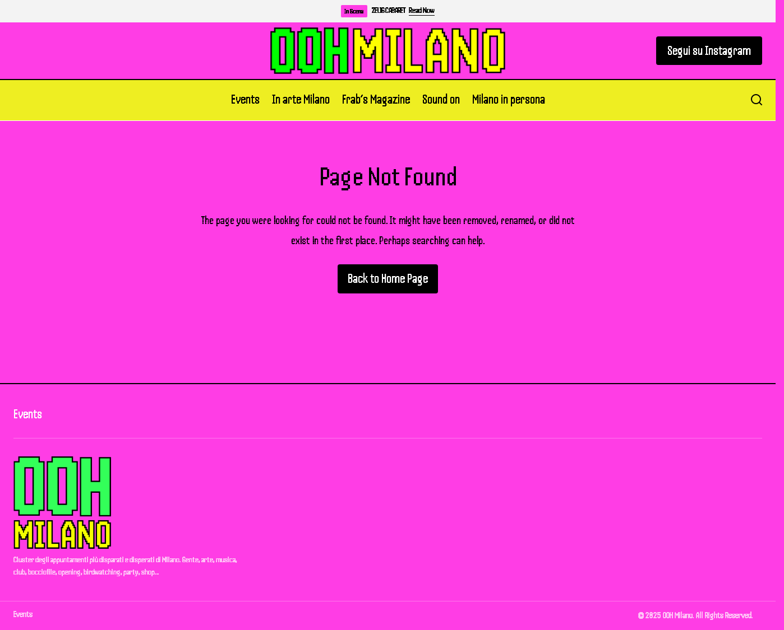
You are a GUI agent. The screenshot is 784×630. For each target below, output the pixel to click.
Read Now (422, 10)
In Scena (354, 11)
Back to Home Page (388, 278)
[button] (756, 100)
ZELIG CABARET (388, 10)
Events (27, 414)
